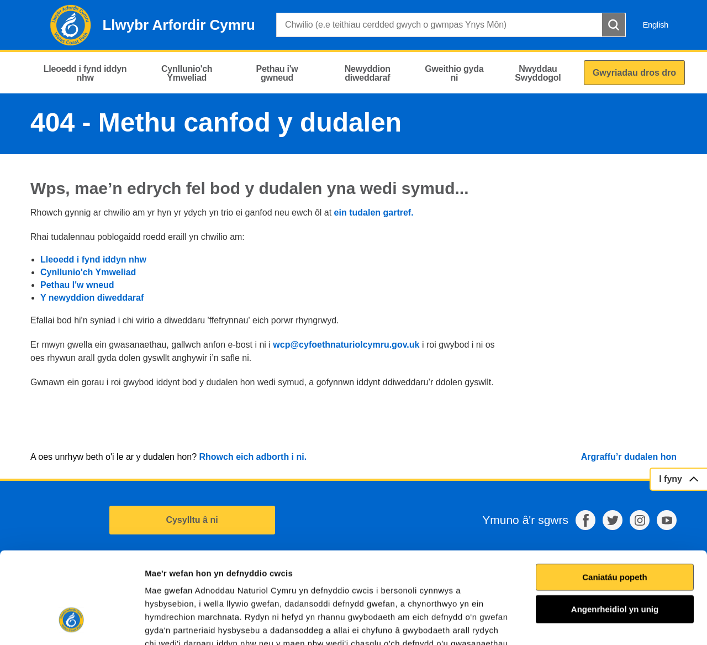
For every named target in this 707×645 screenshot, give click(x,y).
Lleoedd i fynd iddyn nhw (93, 259)
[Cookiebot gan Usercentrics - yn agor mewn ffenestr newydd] (71, 623)
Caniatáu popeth (614, 499)
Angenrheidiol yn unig (614, 531)
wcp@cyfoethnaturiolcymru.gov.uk (346, 344)
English (655, 24)
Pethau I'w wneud (77, 285)
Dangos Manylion (629, 623)
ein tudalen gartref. (374, 212)
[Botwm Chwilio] (614, 25)
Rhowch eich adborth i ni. (253, 457)
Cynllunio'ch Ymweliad (88, 272)
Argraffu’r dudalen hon (629, 457)
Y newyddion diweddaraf (92, 297)
